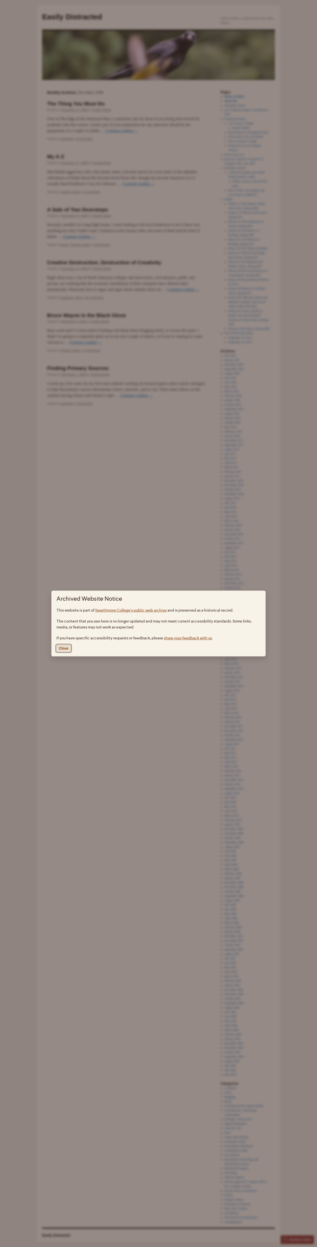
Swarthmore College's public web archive (131, 610)
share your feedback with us (188, 638)
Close (63, 648)
